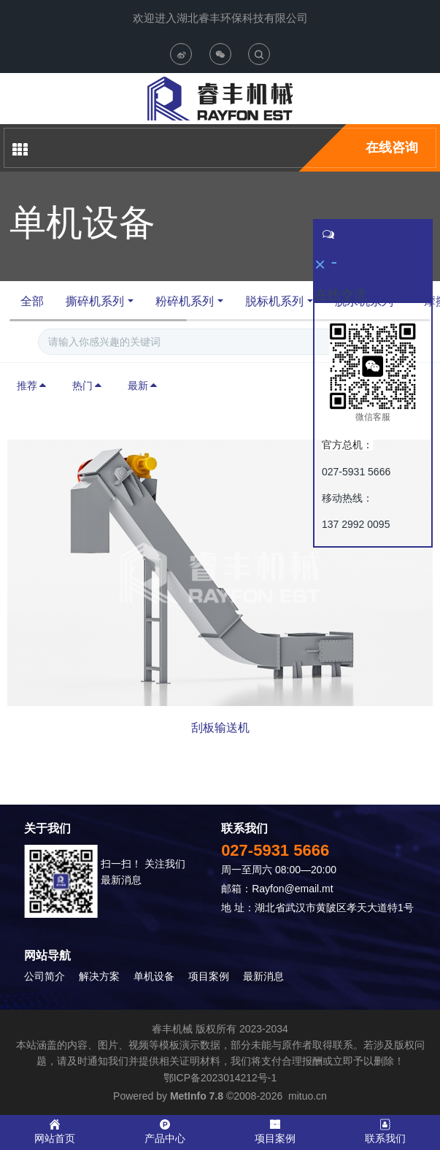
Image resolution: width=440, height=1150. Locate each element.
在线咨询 (392, 147)
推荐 (32, 385)
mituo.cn (307, 1096)
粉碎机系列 (184, 301)
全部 (32, 301)
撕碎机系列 (95, 301)
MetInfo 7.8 (196, 1096)
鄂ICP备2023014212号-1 (220, 1078)
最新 (143, 385)
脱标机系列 (274, 301)
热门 (87, 385)
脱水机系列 (364, 301)
